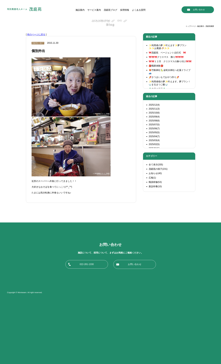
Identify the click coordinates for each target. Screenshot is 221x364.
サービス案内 (94, 10)
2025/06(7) (154, 195)
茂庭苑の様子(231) (158, 236)
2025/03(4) (154, 207)
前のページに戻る (36, 101)
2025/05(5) (154, 199)
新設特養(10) (155, 253)
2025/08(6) (154, 187)
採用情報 (124, 10)
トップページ (191, 93)
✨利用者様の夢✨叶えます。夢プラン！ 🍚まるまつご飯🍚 (169, 150)
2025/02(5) (154, 211)
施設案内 (80, 10)
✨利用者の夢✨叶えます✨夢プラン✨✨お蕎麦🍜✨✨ (167, 113)
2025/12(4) (154, 172)
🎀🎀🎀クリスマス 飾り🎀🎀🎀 (166, 124)
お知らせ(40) (155, 240)
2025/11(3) (154, 176)
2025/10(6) (154, 179)
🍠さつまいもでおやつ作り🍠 (164, 144)
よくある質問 (138, 10)
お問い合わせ (199, 9)
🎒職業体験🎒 (156, 133)
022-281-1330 (87, 331)
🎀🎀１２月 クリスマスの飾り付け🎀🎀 (170, 128)
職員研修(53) (155, 249)
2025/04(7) (154, 203)
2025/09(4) (154, 183)
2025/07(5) (154, 191)
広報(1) (152, 244)
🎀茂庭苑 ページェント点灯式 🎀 (167, 119)
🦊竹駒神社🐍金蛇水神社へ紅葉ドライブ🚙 (169, 138)
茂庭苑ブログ (110, 10)
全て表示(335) (156, 231)
